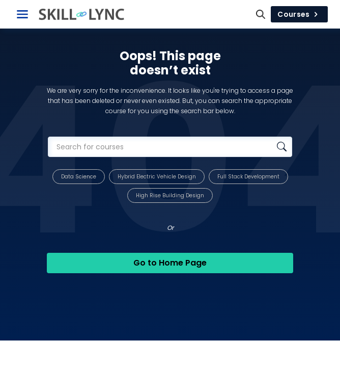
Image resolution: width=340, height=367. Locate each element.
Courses (299, 14)
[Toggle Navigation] (22, 14)
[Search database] (282, 147)
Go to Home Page (170, 263)
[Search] (260, 14)
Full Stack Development (248, 176)
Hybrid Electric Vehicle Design (157, 176)
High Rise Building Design (170, 195)
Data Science (78, 176)
